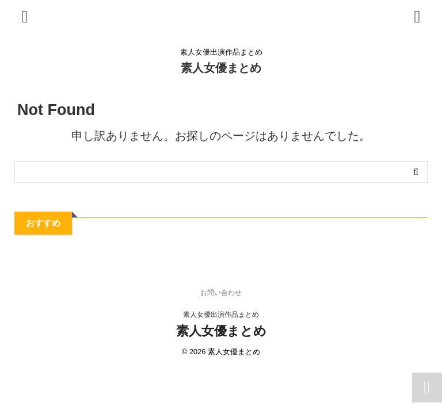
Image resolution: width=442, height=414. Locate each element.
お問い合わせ (221, 293)
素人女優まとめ (221, 68)
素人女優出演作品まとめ (221, 314)
